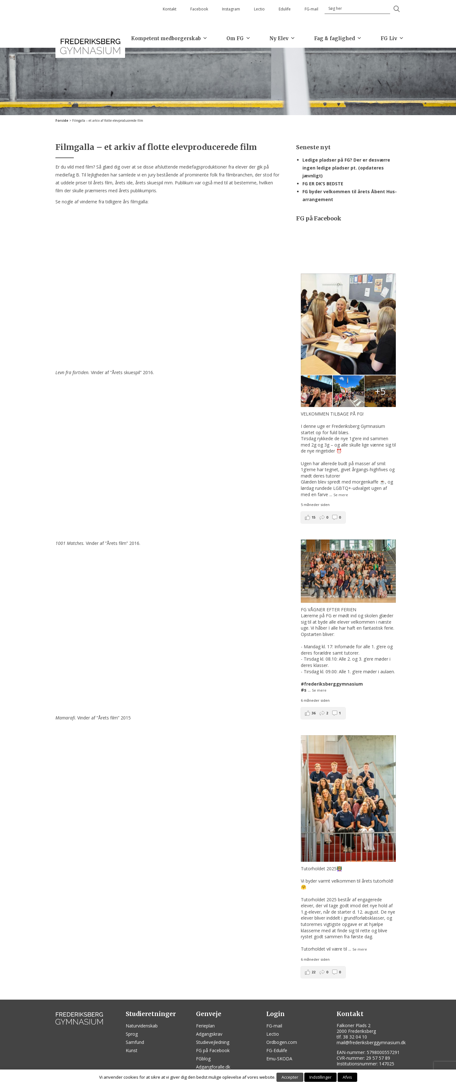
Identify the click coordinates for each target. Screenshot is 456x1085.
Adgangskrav (209, 1034)
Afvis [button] (347, 1077)
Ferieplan (205, 1026)
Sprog (132, 1034)
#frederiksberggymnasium (332, 684)
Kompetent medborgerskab (169, 38)
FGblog (203, 1059)
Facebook (199, 9)
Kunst (131, 1050)
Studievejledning (212, 1042)
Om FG (238, 38)
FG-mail (311, 9)
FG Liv (392, 38)
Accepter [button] (290, 1077)
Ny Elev (282, 38)
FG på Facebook (213, 1050)
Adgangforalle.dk (213, 1067)
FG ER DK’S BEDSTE (322, 184)
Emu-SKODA (279, 1059)
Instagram (231, 9)
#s (304, 690)
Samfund (135, 1042)
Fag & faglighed (338, 38)
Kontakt (169, 9)
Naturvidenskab (142, 1026)
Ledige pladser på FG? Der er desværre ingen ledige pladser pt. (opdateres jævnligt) (346, 168)
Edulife (285, 9)
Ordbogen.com (281, 1042)
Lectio (259, 9)
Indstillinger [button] (320, 1077)
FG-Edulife (276, 1050)
